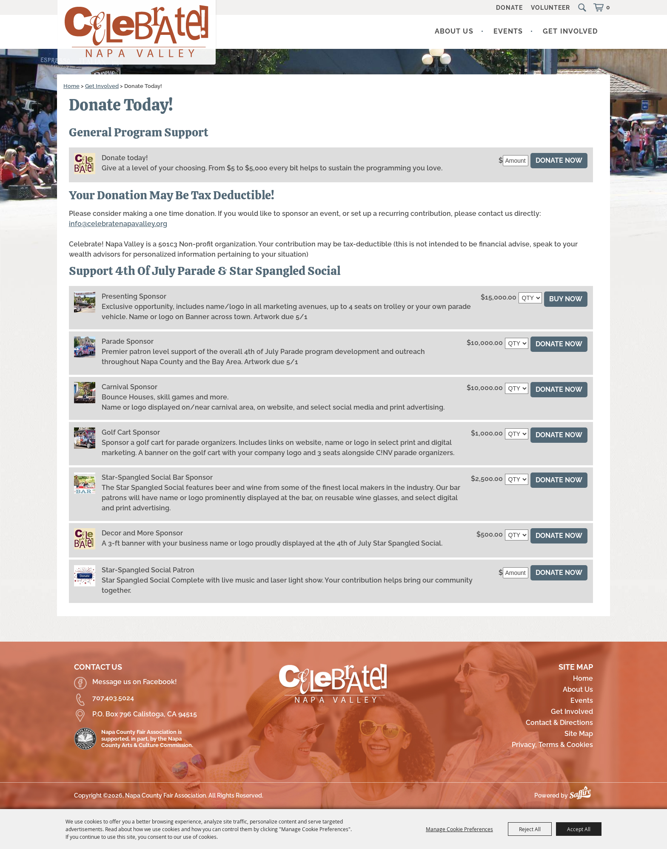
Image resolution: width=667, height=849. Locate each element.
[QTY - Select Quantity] (530, 297)
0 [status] (608, 7)
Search (583, 7)
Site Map (578, 734)
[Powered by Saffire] (582, 795)
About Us (454, 31)
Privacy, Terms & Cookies (552, 745)
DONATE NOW (559, 344)
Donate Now (559, 160)
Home (71, 86)
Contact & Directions (559, 723)
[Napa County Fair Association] (137, 33)
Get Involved (570, 31)
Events (508, 31)
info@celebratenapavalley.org (118, 224)
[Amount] (515, 160)
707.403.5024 (113, 698)
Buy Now (565, 299)
